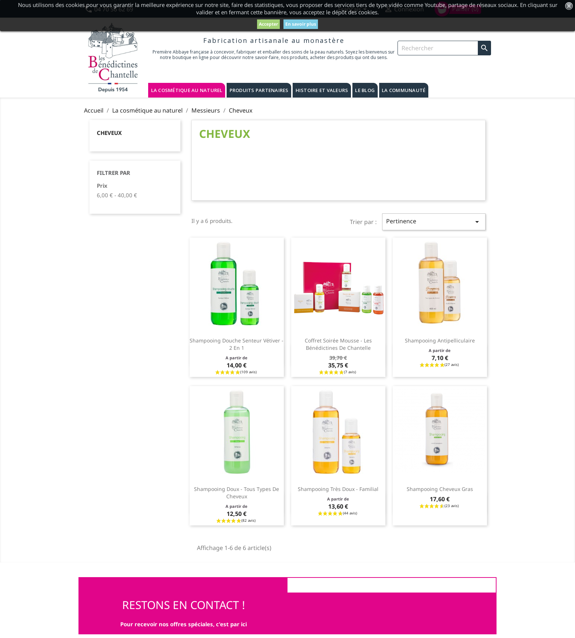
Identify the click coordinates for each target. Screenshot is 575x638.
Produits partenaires (259, 90)
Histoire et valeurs (322, 90)
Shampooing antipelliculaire (440, 340)
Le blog (365, 90)
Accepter (268, 24)
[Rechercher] (444, 48)
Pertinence (433, 221)
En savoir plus (300, 24)
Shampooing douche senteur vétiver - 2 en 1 (236, 344)
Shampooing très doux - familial (338, 488)
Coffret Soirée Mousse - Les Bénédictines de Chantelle (338, 344)
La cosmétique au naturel (187, 90)
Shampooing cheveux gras (440, 488)
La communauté (403, 90)
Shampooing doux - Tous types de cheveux (236, 492)
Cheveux (109, 132)
